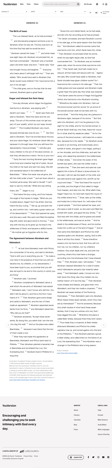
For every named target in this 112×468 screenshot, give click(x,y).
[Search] (59, 4)
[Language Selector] (97, 4)
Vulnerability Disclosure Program (12, 458)
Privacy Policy (28, 456)
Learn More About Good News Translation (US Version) (27, 380)
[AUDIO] (90, 12)
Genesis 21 (15, 11)
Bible (22, 4)
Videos (36, 4)
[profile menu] (105, 4)
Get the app (88, 4)
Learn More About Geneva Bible (67, 353)
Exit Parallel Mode (105, 12)
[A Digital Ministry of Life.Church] (56, 450)
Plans (28, 4)
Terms (36, 456)
